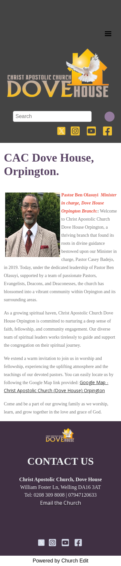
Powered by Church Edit (60, 560)
